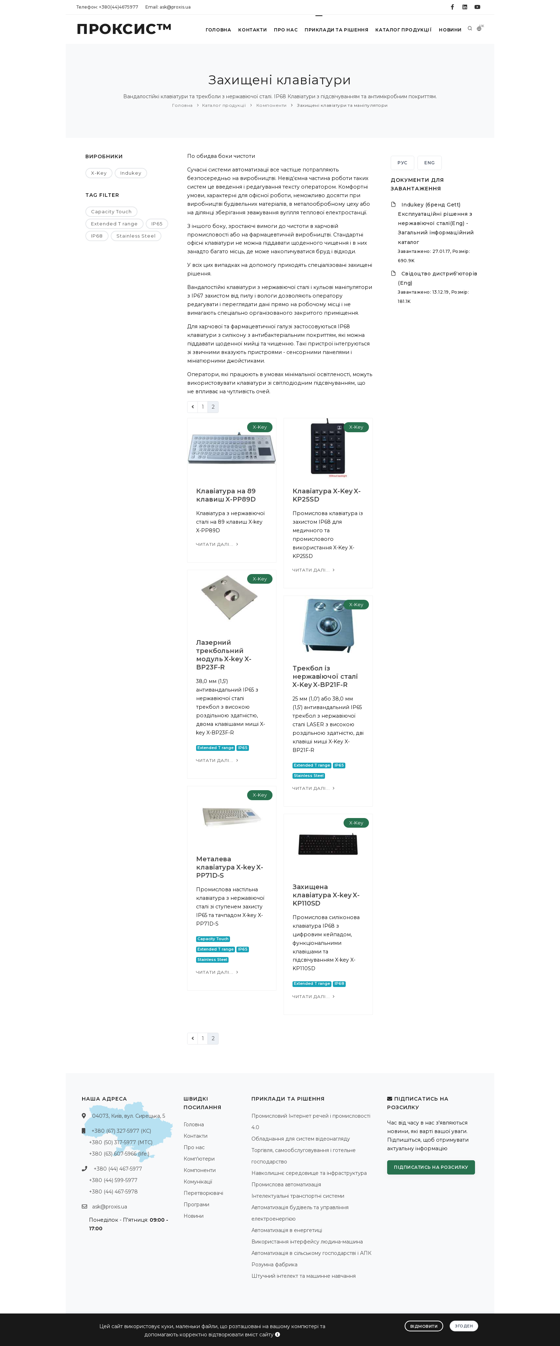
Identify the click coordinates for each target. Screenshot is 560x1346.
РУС (403, 162)
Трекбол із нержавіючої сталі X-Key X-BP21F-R (325, 676)
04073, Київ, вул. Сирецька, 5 (128, 1116)
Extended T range (114, 223)
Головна (216, 30)
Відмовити (424, 1325)
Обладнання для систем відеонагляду (300, 1139)
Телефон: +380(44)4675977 (107, 7)
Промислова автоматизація (286, 1184)
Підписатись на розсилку (431, 1167)
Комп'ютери (199, 1159)
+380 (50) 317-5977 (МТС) (120, 1142)
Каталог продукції (402, 30)
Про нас (284, 30)
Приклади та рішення (336, 30)
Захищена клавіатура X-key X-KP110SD (326, 895)
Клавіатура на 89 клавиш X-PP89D (226, 495)
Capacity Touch (111, 211)
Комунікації (198, 1181)
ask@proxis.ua (109, 1206)
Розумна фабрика (274, 1264)
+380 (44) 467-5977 (118, 1169)
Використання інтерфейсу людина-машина (307, 1241)
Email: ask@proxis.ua (168, 7)
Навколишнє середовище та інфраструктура (309, 1173)
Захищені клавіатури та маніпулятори (342, 105)
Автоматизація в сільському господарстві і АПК (311, 1253)
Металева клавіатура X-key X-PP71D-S (229, 867)
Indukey (130, 173)
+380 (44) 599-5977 (113, 1180)
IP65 (156, 223)
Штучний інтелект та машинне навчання (303, 1276)
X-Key (99, 173)
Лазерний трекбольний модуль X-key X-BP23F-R (223, 655)
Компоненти (271, 105)
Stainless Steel (136, 236)
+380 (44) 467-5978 (113, 1191)
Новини (449, 30)
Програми (196, 1204)
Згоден (464, 1325)
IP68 (97, 236)
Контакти (251, 30)
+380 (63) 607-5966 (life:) (119, 1154)
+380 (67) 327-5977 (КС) (121, 1131)
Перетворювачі (203, 1193)
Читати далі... (218, 544)
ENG (429, 162)
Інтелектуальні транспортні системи (297, 1196)
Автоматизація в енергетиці (286, 1230)
